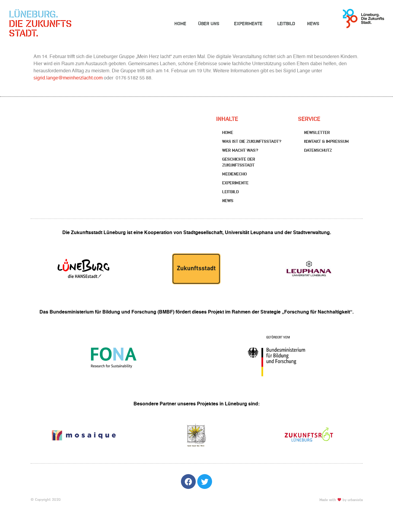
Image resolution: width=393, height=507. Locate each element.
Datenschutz (318, 150)
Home (180, 23)
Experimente (249, 23)
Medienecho (234, 174)
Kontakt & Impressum (326, 141)
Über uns (210, 23)
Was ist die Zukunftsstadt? (251, 141)
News (313, 23)
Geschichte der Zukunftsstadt (238, 162)
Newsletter (317, 132)
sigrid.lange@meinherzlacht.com (68, 78)
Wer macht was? (240, 150)
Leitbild (286, 23)
